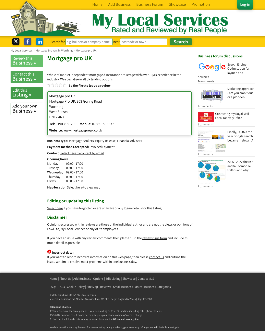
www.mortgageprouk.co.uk (82, 130)
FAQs (53, 287)
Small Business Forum (127, 287)
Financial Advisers (129, 140)
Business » (27, 60)
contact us (156, 257)
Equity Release (105, 140)
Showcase (129, 279)
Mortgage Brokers (81, 140)
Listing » (27, 92)
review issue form (154, 238)
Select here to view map (83, 187)
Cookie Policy (76, 287)
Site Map (92, 287)
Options (98, 279)
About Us (65, 279)
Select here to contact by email (82, 153)
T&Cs (61, 287)
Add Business (82, 279)
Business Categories (157, 287)
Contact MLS (146, 279)
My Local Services (86, 295)
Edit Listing (113, 279)
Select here (55, 208)
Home (54, 279)
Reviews (105, 287)
